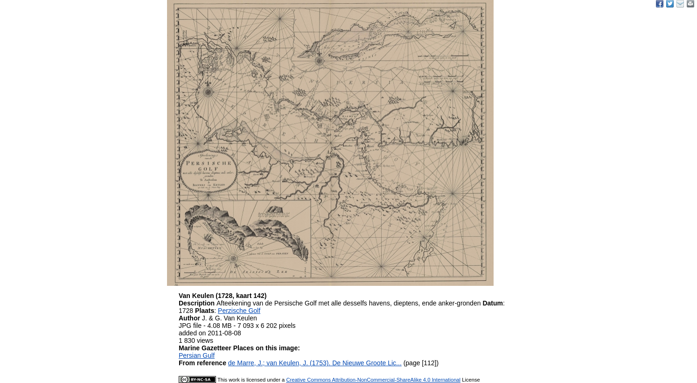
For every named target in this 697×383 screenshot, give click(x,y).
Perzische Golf (239, 310)
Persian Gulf (197, 355)
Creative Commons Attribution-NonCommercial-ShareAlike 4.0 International (373, 380)
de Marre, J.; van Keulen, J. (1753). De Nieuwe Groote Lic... (315, 363)
